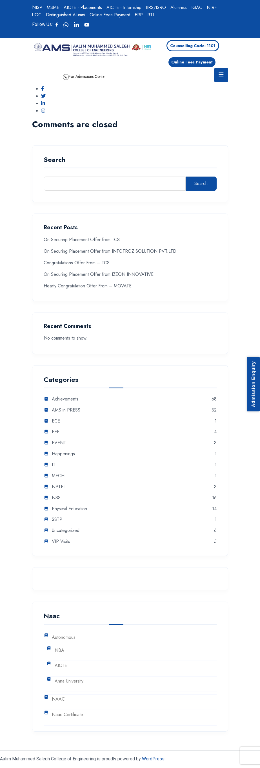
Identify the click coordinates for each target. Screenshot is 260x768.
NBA (59, 650)
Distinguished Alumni (65, 15)
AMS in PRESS (66, 410)
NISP (37, 7)
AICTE (61, 665)
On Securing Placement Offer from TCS (82, 239)
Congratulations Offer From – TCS (77, 262)
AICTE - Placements (83, 7)
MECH (58, 476)
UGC (36, 15)
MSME (53, 7)
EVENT (59, 443)
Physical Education (69, 509)
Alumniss (178, 7)
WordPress (153, 759)
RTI (150, 15)
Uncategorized (65, 530)
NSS (56, 498)
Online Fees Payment (110, 15)
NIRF (212, 7)
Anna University (69, 681)
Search (54, 160)
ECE (56, 421)
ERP (139, 15)
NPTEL (59, 487)
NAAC (58, 699)
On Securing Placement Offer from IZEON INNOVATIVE (99, 274)
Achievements (65, 399)
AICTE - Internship (123, 7)
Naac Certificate (67, 715)
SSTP (57, 519)
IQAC (196, 7)
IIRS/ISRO (156, 7)
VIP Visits (61, 541)
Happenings (63, 454)
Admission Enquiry (253, 384)
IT (53, 465)
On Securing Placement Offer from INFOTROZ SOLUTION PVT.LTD (110, 251)
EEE (55, 432)
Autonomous (63, 637)
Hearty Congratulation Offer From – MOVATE (88, 286)
